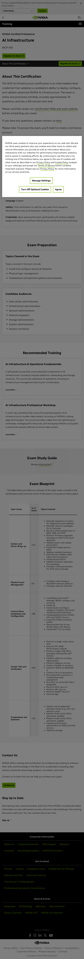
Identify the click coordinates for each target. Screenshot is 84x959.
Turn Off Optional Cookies (35, 189)
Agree (58, 189)
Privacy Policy (43, 162)
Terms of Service (46, 165)
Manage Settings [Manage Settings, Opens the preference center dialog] (41, 180)
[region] (42, 166)
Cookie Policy (61, 162)
